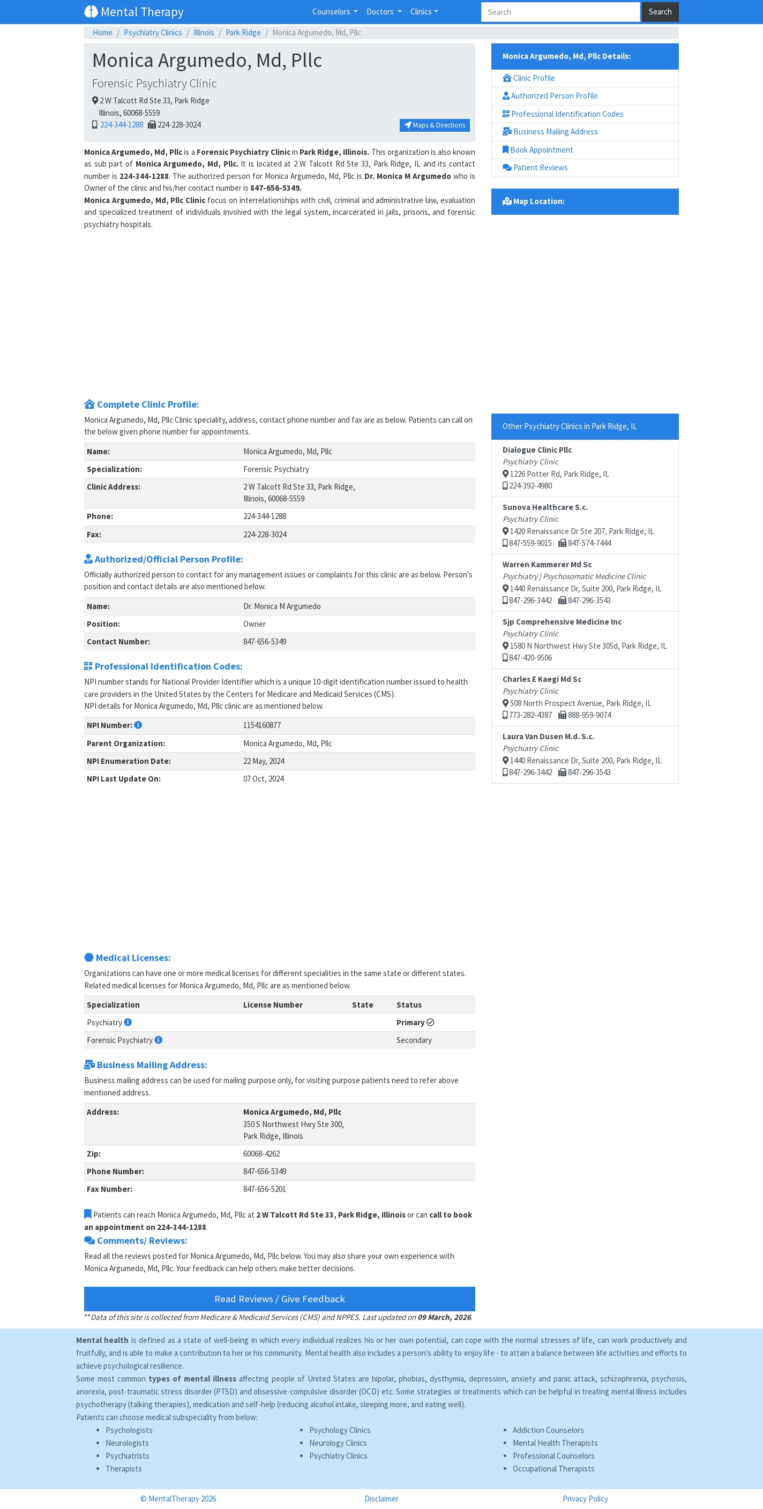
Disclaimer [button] (381, 1498)
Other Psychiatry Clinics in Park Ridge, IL (570, 426)
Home (103, 32)
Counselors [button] (332, 11)
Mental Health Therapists (555, 1443)
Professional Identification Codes (563, 114)
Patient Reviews (535, 167)
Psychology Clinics (340, 1430)
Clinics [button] (421, 11)
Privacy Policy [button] (585, 1498)
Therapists (124, 1468)
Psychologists (129, 1430)
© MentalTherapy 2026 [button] (178, 1498)
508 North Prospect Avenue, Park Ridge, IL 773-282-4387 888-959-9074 (577, 697)
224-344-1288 (121, 124)
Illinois (203, 32)
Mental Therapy (134, 11)
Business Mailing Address (550, 131)
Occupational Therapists (554, 1468)
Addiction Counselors (548, 1430)
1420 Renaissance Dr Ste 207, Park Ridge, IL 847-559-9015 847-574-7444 (578, 525)
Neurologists (127, 1443)
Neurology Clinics (338, 1443)
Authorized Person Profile (550, 96)
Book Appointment (538, 150)
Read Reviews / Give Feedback (279, 1299)
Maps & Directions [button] (435, 125)
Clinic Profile (529, 78)
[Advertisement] (279, 318)
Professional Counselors (554, 1456)
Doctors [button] (380, 11)
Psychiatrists (127, 1456)
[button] (138, 725)
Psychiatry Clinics (153, 32)
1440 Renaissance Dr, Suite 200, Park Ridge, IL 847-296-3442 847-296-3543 (582, 582)
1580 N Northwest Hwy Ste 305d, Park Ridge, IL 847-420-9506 (585, 640)
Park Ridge (243, 32)
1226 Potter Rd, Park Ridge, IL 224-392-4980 (556, 468)
